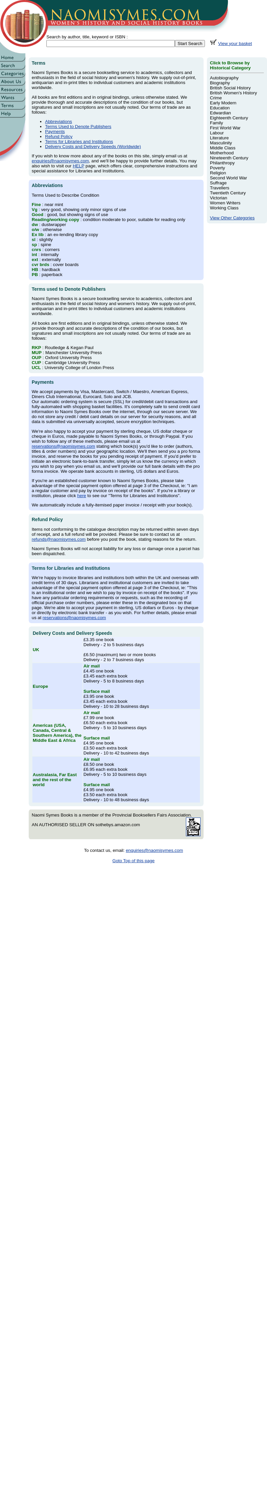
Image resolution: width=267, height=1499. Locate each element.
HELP (78, 165)
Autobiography (224, 77)
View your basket (235, 43)
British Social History (230, 87)
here (81, 495)
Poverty (217, 167)
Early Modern (223, 102)
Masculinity (221, 142)
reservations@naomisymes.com (63, 446)
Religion (218, 172)
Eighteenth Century (229, 117)
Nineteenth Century (229, 157)
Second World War (228, 177)
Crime (216, 97)
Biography (220, 82)
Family (216, 122)
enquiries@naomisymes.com (60, 160)
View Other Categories (232, 217)
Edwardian (220, 112)
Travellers (219, 187)
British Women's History (233, 92)
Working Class (224, 207)
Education (220, 107)
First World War (225, 127)
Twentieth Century (228, 192)
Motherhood (222, 152)
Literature (219, 137)
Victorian (218, 197)
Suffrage (218, 182)
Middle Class (222, 147)
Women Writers (225, 202)
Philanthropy (222, 162)
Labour (217, 132)
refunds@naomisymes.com (59, 539)
